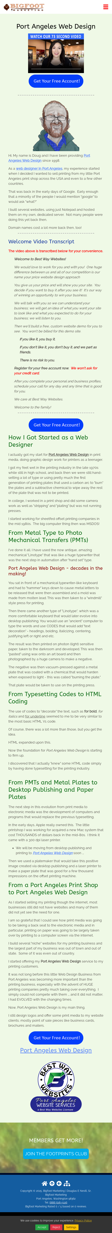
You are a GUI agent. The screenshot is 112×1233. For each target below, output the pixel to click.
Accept (42, 1227)
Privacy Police (83, 1220)
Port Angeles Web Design (53, 853)
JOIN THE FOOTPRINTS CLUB (56, 1153)
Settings (71, 1227)
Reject (56, 1227)
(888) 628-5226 (58, 1202)
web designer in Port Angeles (39, 168)
